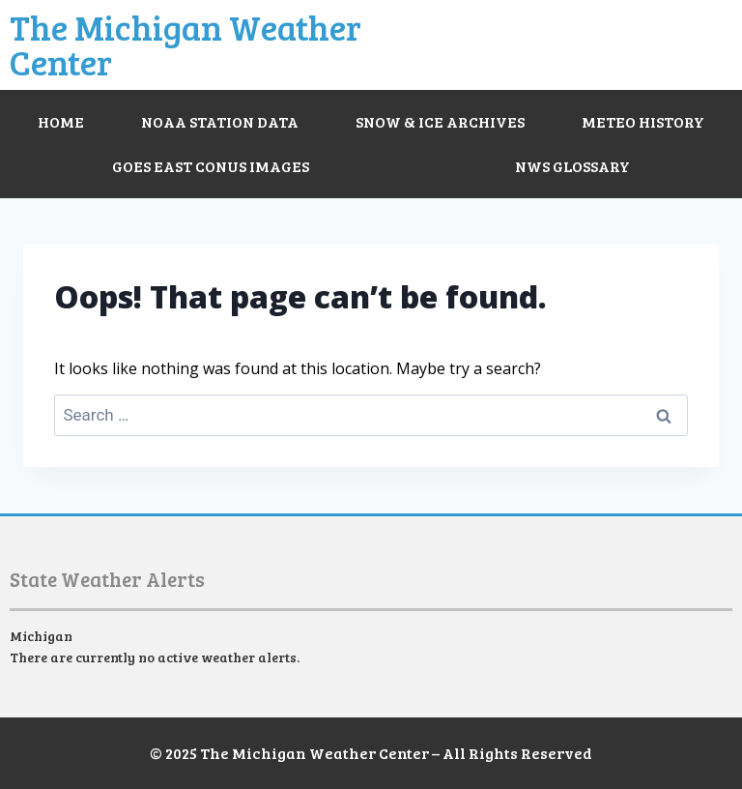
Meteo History (643, 121)
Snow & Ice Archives (440, 121)
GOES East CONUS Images (210, 166)
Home (61, 121)
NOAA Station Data (220, 121)
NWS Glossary (572, 166)
